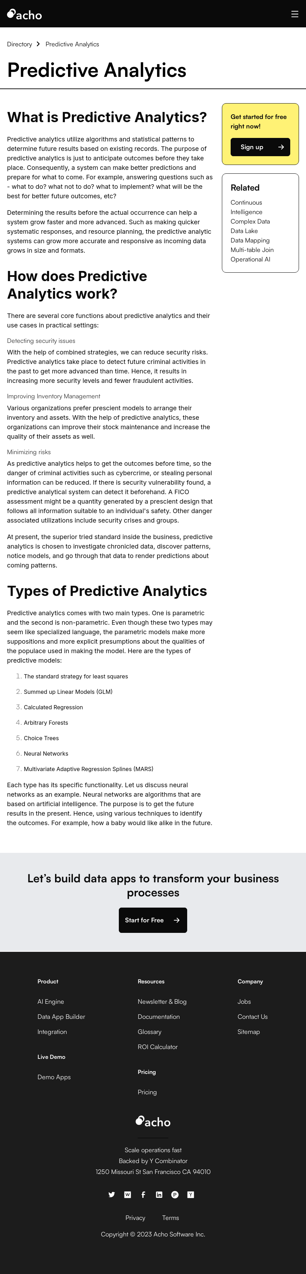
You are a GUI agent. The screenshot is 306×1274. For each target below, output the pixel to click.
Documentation (159, 1016)
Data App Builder (61, 1016)
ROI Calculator (158, 1046)
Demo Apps (54, 1077)
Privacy (135, 1217)
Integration (52, 1031)
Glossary (149, 1031)
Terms (170, 1217)
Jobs (244, 1001)
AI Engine (51, 1001)
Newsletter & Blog (162, 1001)
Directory (19, 44)
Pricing (147, 1092)
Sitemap (249, 1031)
